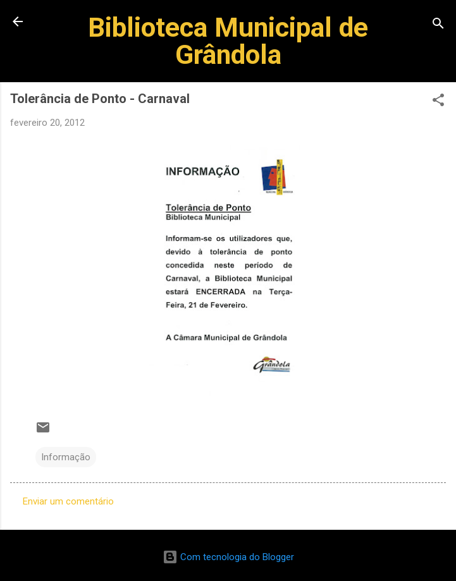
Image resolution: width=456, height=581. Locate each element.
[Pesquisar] (438, 25)
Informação (65, 457)
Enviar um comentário (68, 501)
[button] (438, 102)
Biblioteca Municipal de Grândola (228, 40)
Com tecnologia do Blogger (228, 557)
